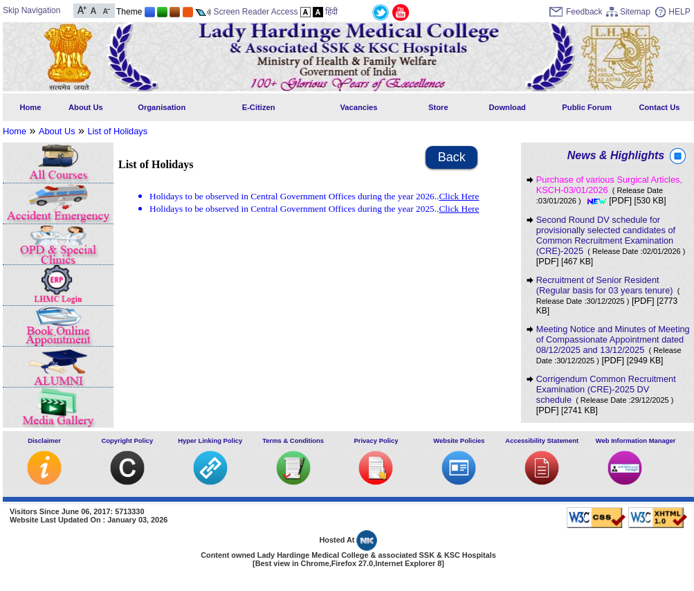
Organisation (161, 107)
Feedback (584, 12)
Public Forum (586, 107)
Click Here (459, 196)
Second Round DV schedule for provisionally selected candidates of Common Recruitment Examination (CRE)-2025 (611, 235)
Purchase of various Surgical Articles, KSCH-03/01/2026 (609, 190)
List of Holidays (117, 131)
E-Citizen (258, 107)
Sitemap (635, 12)
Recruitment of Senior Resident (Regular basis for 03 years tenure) (608, 290)
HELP (679, 12)
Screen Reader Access (255, 12)
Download (506, 107)
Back (452, 157)
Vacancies (358, 107)
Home (30, 107)
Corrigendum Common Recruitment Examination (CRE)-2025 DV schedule (606, 389)
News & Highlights (615, 155)
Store (438, 107)
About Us (86, 107)
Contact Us (659, 107)
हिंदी (331, 12)
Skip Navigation (31, 10)
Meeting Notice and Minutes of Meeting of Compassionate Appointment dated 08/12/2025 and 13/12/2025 (613, 344)
